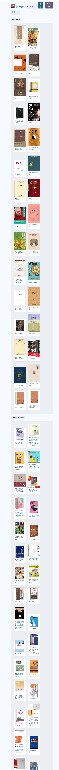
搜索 (40, 5)
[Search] (32, 6)
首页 (13, 12)
